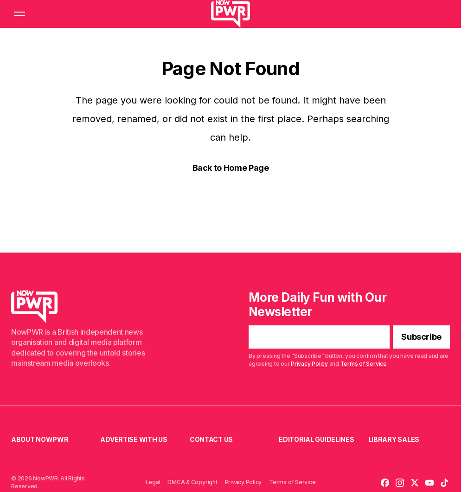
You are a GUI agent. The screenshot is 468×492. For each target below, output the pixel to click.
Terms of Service (363, 363)
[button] (19, 14)
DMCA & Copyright (192, 482)
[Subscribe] (421, 337)
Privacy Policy (309, 363)
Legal (153, 482)
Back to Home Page (230, 168)
